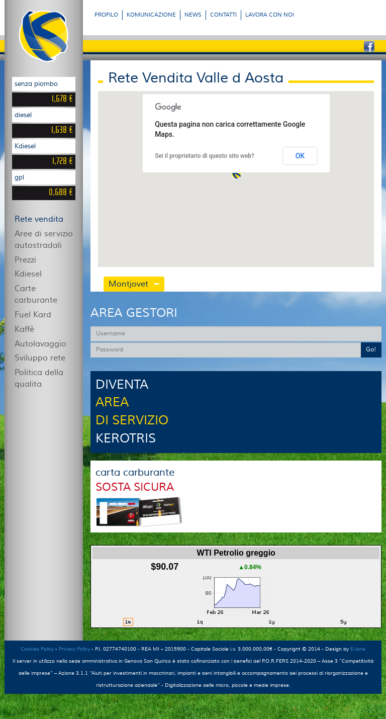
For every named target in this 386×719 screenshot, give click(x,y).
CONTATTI (223, 15)
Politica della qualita (39, 378)
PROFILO (106, 15)
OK (300, 156)
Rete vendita (39, 219)
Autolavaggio (40, 344)
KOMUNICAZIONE (151, 15)
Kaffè (24, 329)
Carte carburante (36, 294)
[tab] (164, 285)
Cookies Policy (37, 649)
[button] (236, 174)
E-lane (357, 649)
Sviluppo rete (40, 358)
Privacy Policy (74, 649)
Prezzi (25, 260)
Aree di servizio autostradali (44, 239)
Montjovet (128, 284)
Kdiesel (28, 274)
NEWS (193, 15)
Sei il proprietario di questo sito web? (204, 155)
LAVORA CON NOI (269, 15)
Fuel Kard (33, 315)
